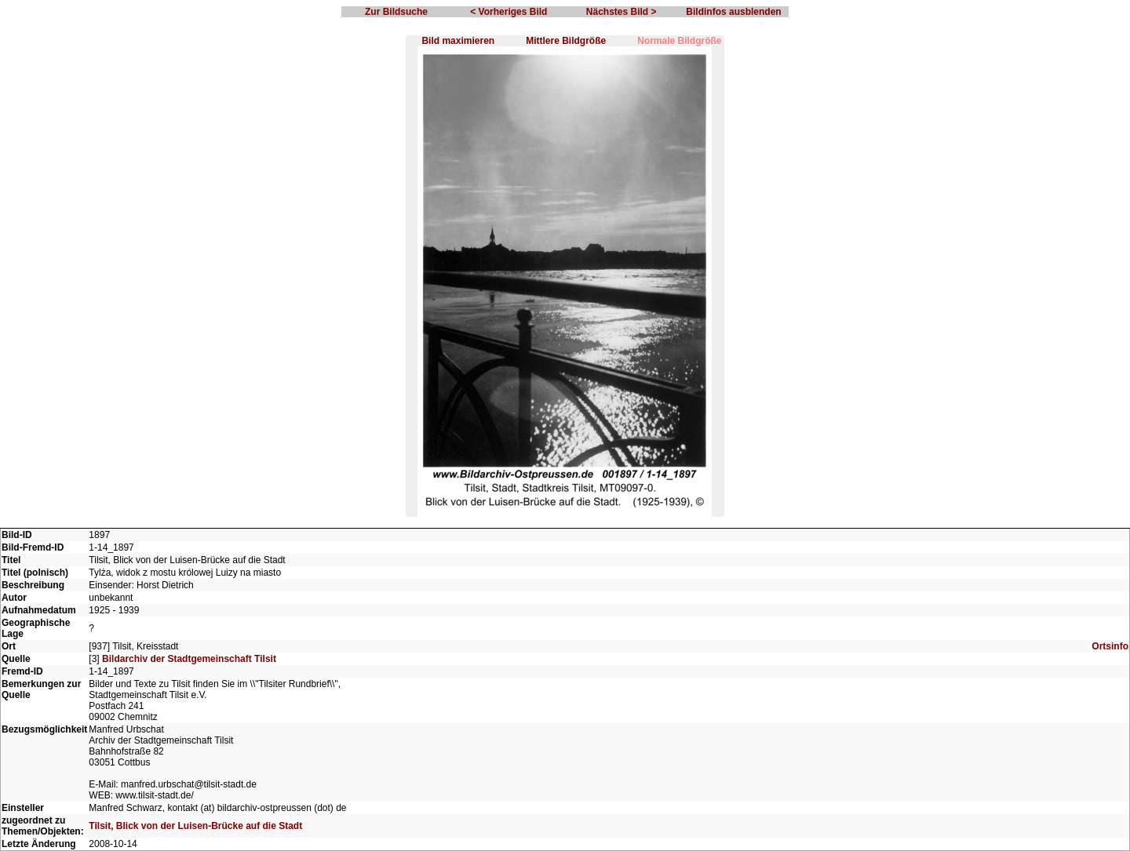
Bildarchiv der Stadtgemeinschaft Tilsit (189, 658)
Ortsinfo (1110, 646)
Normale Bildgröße (679, 40)
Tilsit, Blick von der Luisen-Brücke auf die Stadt (195, 825)
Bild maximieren (457, 40)
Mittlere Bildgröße (566, 40)
